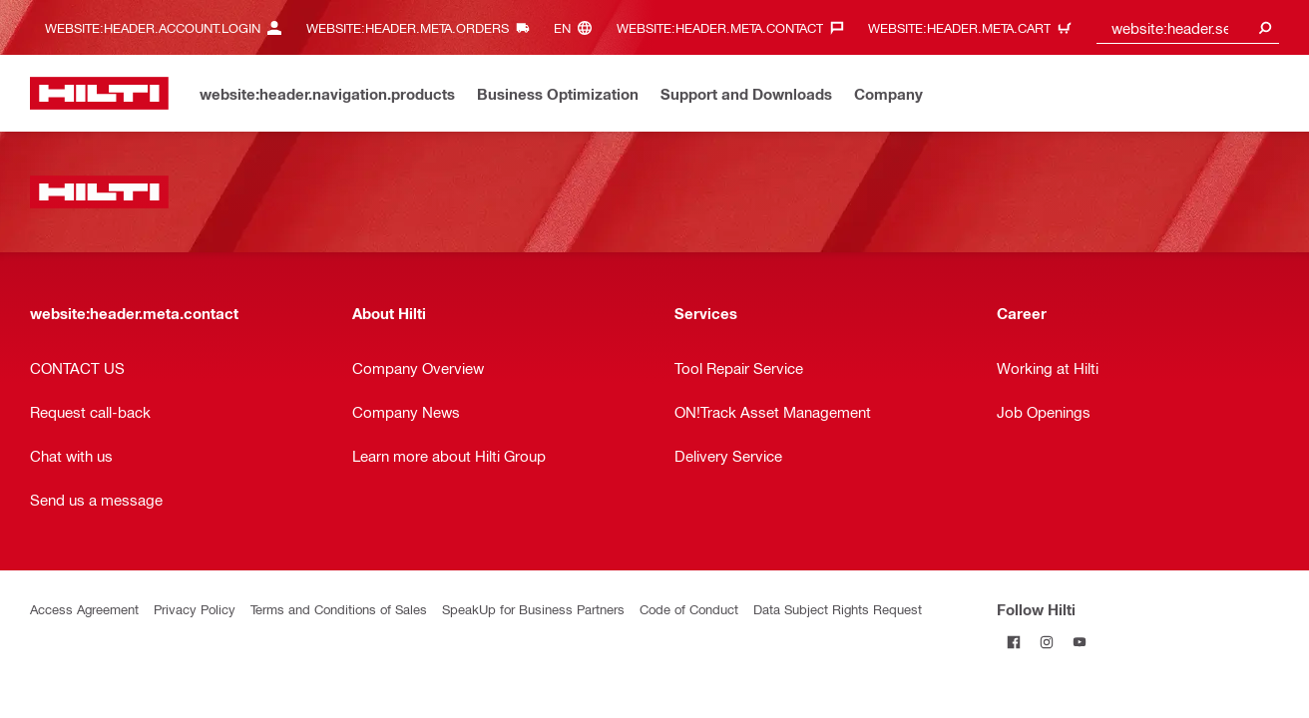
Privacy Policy (194, 608)
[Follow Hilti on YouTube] (1079, 641)
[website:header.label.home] (99, 93)
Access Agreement (84, 608)
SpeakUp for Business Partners (533, 608)
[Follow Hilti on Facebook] (1013, 641)
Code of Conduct (689, 608)
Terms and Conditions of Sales (338, 608)
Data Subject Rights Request (837, 608)
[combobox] (1188, 27)
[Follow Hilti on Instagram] (1046, 641)
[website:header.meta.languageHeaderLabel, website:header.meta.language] (578, 27)
